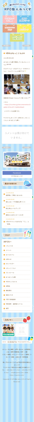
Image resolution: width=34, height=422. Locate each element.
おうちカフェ (10, 255)
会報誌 (8, 286)
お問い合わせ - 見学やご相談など (17, 37)
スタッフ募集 (6, 354)
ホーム (4, 349)
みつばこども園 (13, 120)
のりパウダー (10, 264)
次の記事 (25, 46)
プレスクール (10, 272)
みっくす (14, 118)
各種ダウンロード (24, 28)
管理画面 (25, 357)
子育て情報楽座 (11, 299)
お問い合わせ (19, 349)
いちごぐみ (9, 246)
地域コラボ (9, 295)
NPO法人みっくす (17, 176)
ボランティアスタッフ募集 (20, 354)
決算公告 (18, 357)
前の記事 (7, 46)
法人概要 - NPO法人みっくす (10, 19)
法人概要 (11, 349)
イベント (9, 250)
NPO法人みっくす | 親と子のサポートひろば (17, 8)
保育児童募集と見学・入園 (19, 352)
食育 (7, 308)
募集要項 (9, 290)
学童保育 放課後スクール (14, 304)
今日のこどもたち (11, 281)
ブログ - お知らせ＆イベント (10, 28)
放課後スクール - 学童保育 (24, 19)
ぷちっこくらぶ (11, 268)
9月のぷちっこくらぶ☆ (15, 53)
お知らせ (21, 118)
